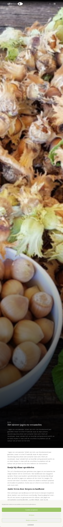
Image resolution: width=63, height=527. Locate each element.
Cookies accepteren (31, 510)
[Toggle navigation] (55, 3)
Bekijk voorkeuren (31, 520)
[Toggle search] (50, 4)
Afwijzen (31, 515)
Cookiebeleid (30, 524)
